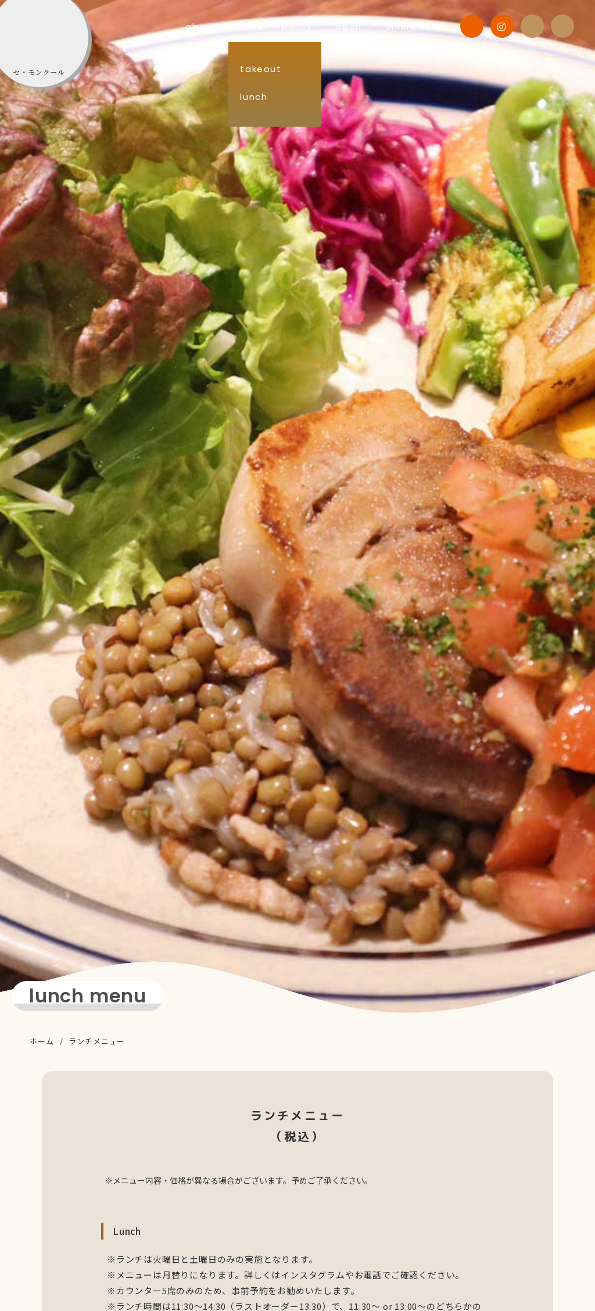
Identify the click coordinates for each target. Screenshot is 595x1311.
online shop (410, 26)
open (354, 26)
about (228, 26)
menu (270, 26)
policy (314, 26)
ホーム (41, 1041)
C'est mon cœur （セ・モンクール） (58, 53)
